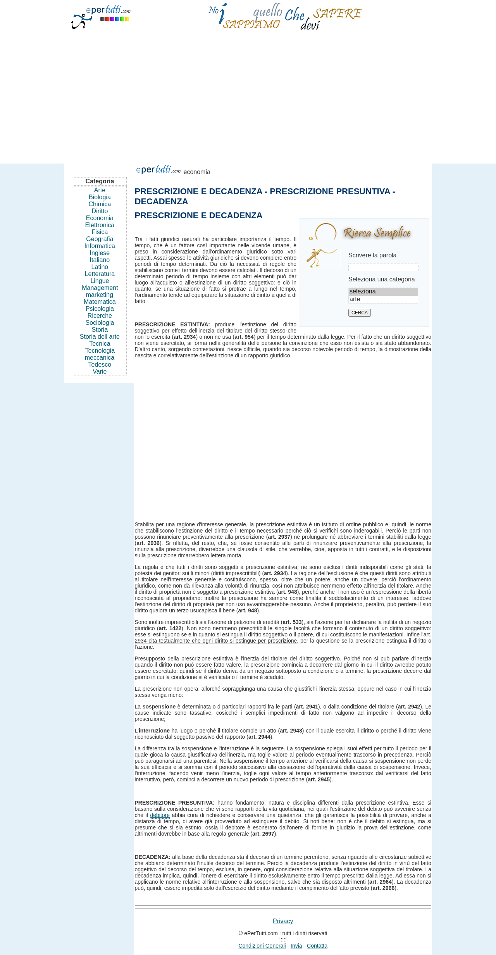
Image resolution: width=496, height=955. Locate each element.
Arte (99, 190)
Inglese (100, 253)
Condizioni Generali (262, 946)
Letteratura (100, 274)
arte (383, 299)
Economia (100, 218)
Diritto (100, 211)
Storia (100, 329)
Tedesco (100, 364)
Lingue (99, 281)
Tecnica (99, 343)
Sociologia (100, 322)
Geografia (99, 239)
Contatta (317, 946)
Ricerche (100, 315)
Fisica (100, 232)
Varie (100, 371)
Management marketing (100, 291)
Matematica (100, 301)
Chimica (100, 204)
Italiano (100, 260)
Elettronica (100, 225)
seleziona (383, 292)
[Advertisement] (248, 94)
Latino (99, 267)
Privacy (283, 921)
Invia (296, 946)
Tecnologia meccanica (100, 354)
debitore (160, 815)
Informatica (99, 246)
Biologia (100, 197)
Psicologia (100, 308)
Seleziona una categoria (381, 279)
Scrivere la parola (372, 255)
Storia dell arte (100, 336)
